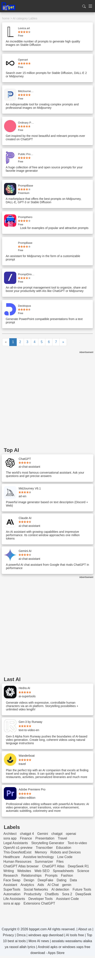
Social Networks (36, 889)
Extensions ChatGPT (39, 903)
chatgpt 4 (27, 833)
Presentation (44, 838)
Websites (24, 871)
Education (63, 847)
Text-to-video (77, 843)
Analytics (27, 885)
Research (10, 875)
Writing (8, 871)
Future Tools (82, 889)
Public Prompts (26, 154)
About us (84, 929)
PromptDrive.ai (26, 274)
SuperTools (11, 889)
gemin (66, 885)
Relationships (31, 875)
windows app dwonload (45, 935)
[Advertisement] (47, 400)
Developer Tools (40, 899)
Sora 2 (67, 894)
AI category (20, 18)
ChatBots (52, 894)
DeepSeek (83, 894)
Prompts (51, 875)
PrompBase (25, 242)
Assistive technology (38, 857)
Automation (12, 894)
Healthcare (11, 857)
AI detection (60, 889)
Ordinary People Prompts (26, 122)
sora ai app (11, 903)
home (6, 18)
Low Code (64, 857)
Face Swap (11, 880)
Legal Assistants (15, 843)
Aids (40, 885)
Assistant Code (67, 899)
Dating (61, 880)
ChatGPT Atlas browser (21, 866)
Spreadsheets (63, 871)
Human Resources (17, 861)
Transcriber (44, 847)
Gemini (42, 833)
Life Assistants (14, 899)
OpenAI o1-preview (17, 847)
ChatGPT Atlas (53, 866)
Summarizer (44, 861)
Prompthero (25, 217)
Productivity (32, 894)
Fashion (67, 875)
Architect (10, 833)
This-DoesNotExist (17, 852)
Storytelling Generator (47, 843)
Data (73, 880)
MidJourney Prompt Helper (26, 91)
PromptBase (25, 185)
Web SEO (42, 871)
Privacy (8, 935)
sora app (10, 838)
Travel (62, 838)
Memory (41, 852)
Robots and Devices (65, 852)
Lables (33, 18)
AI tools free (75, 935)
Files (60, 861)
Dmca (21, 935)
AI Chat (53, 885)
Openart (23, 59)
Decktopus (24, 305)
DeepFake (45, 880)
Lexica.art (24, 28)
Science (83, 871)
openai (71, 833)
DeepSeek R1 (78, 866)
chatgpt (56, 833)
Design (29, 880)
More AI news (39, 941)
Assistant (10, 885)
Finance (26, 838)
